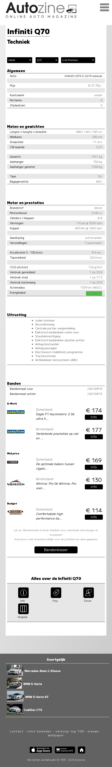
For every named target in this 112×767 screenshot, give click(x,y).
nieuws (93, 731)
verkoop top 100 (70, 731)
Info (94, 417)
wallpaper (56, 735)
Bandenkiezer (56, 549)
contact (17, 731)
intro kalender (40, 731)
